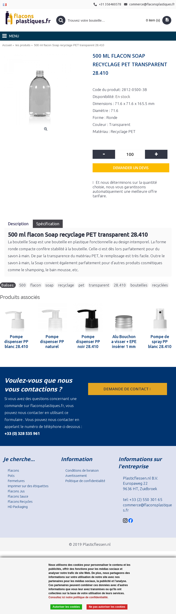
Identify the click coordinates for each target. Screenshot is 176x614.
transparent (99, 285)
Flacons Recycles (20, 501)
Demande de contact (127, 388)
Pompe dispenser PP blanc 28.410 (16, 341)
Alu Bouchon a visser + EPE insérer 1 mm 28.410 (123, 341)
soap (49, 285)
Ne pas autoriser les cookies (107, 606)
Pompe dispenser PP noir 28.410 (88, 341)
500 (22, 285)
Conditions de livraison (82, 470)
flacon (35, 285)
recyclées (160, 285)
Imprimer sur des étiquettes (28, 486)
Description (18, 223)
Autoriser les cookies (66, 606)
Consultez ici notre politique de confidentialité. (78, 597)
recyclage (66, 285)
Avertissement (76, 476)
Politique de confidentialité (85, 481)
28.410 (120, 285)
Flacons (13, 470)
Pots (11, 476)
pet (81, 285)
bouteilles (138, 285)
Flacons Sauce (18, 496)
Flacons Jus (16, 491)
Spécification (47, 223)
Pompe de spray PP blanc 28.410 (159, 341)
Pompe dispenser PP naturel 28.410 (52, 341)
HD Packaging (18, 507)
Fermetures (16, 481)
